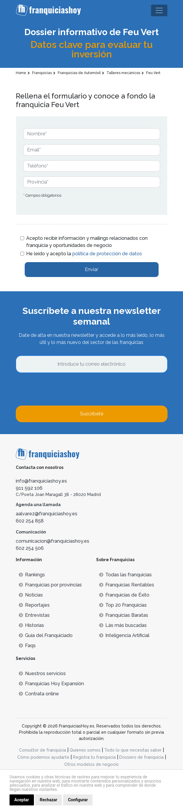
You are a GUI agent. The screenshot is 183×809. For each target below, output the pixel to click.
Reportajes (34, 605)
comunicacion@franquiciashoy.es (52, 541)
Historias (31, 625)
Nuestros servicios (42, 673)
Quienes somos (85, 750)
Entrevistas (34, 615)
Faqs (27, 645)
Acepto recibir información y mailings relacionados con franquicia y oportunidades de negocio (87, 241)
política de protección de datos (107, 253)
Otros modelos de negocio (91, 764)
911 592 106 (29, 488)
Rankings (32, 575)
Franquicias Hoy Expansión (51, 683)
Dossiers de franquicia (141, 757)
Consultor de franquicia (42, 750)
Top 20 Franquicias (123, 605)
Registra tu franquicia (94, 757)
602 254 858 (30, 521)
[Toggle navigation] (159, 10)
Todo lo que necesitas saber (133, 750)
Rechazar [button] (48, 799)
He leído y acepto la (84, 253)
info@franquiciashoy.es (41, 481)
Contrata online (39, 694)
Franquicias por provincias (50, 585)
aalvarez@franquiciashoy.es (46, 514)
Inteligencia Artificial (124, 635)
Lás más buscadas (123, 625)
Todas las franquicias (125, 575)
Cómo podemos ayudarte (43, 757)
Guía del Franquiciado (46, 635)
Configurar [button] (78, 799)
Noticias (31, 595)
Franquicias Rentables (126, 585)
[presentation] (61, 389)
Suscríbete (91, 414)
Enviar (91, 269)
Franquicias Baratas (123, 615)
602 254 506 (30, 548)
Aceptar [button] (21, 799)
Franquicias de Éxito (124, 595)
